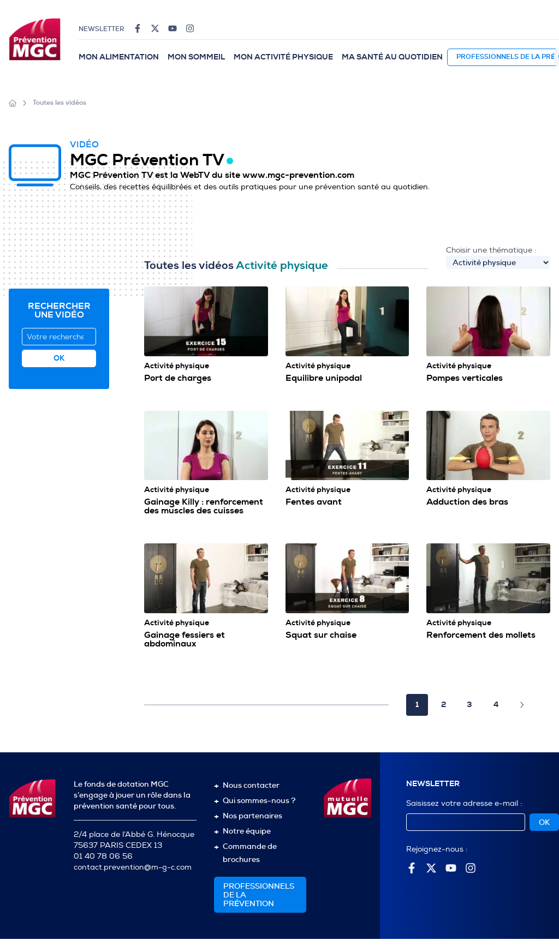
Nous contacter (251, 785)
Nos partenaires (252, 816)
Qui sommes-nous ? (259, 800)
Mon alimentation (119, 57)
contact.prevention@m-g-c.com (133, 867)
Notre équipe (247, 831)
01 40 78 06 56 (103, 856)
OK (544, 822)
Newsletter (101, 29)
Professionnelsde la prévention (258, 894)
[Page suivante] (522, 705)
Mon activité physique (283, 57)
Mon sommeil (196, 57)
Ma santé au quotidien (392, 57)
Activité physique (176, 365)
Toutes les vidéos (59, 103)
